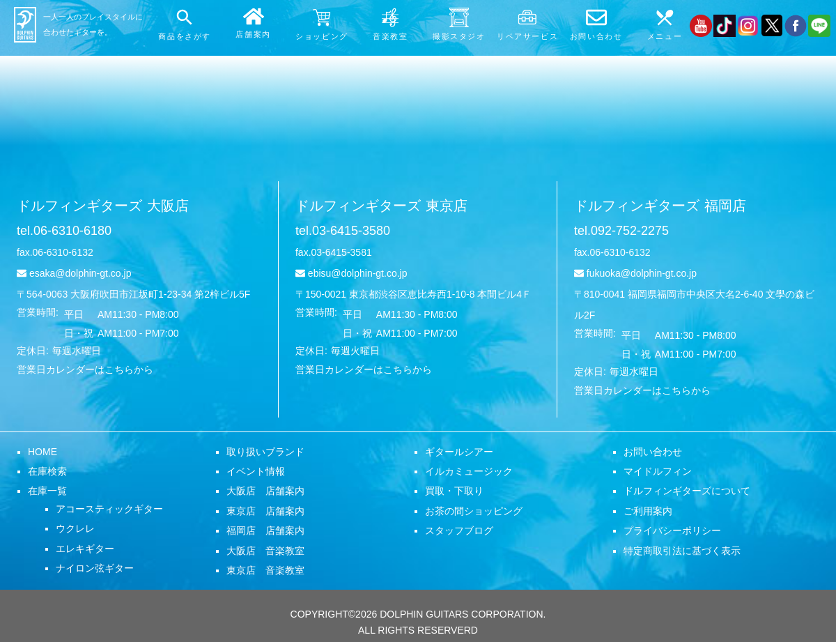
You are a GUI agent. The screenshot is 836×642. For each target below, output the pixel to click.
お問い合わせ (653, 451)
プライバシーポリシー (672, 530)
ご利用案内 (648, 511)
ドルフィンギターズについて (687, 490)
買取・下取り (454, 490)
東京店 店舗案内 (265, 511)
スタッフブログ (459, 530)
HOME (42, 451)
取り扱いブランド (265, 451)
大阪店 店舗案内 (265, 490)
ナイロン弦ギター (95, 568)
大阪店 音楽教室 (265, 550)
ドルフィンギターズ (103, 205)
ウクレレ (75, 528)
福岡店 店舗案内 (265, 530)
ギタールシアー (459, 451)
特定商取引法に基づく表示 (682, 550)
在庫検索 (47, 471)
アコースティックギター (109, 508)
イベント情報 (255, 471)
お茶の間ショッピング (473, 511)
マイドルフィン (658, 471)
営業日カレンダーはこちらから (85, 369)
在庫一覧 (47, 490)
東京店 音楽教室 (265, 570)
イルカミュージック (469, 471)
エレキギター (85, 548)
